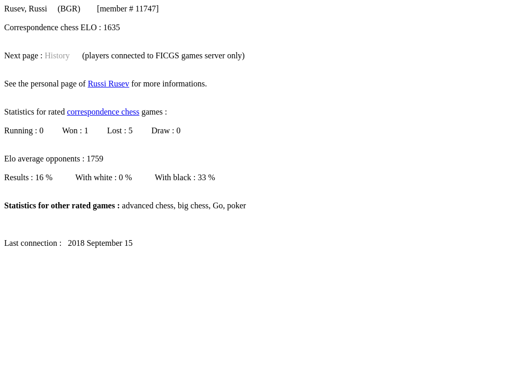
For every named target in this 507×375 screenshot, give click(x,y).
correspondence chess (103, 111)
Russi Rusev (108, 83)
